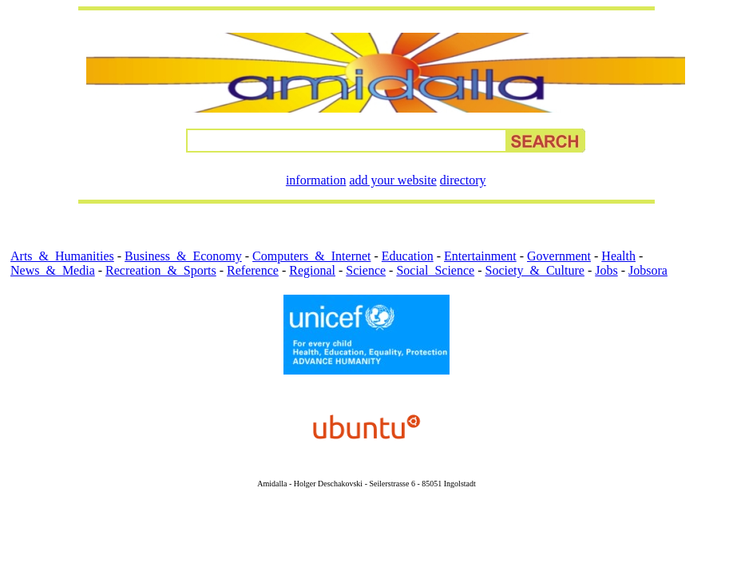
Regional (312, 270)
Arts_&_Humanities (62, 256)
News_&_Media (52, 270)
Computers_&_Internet (311, 256)
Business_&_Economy (183, 256)
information (316, 180)
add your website (392, 180)
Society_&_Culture (534, 270)
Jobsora (648, 270)
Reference (253, 270)
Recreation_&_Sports (160, 270)
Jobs (606, 270)
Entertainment (480, 256)
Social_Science (435, 270)
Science (366, 270)
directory (463, 180)
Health (618, 256)
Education (408, 256)
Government (559, 256)
